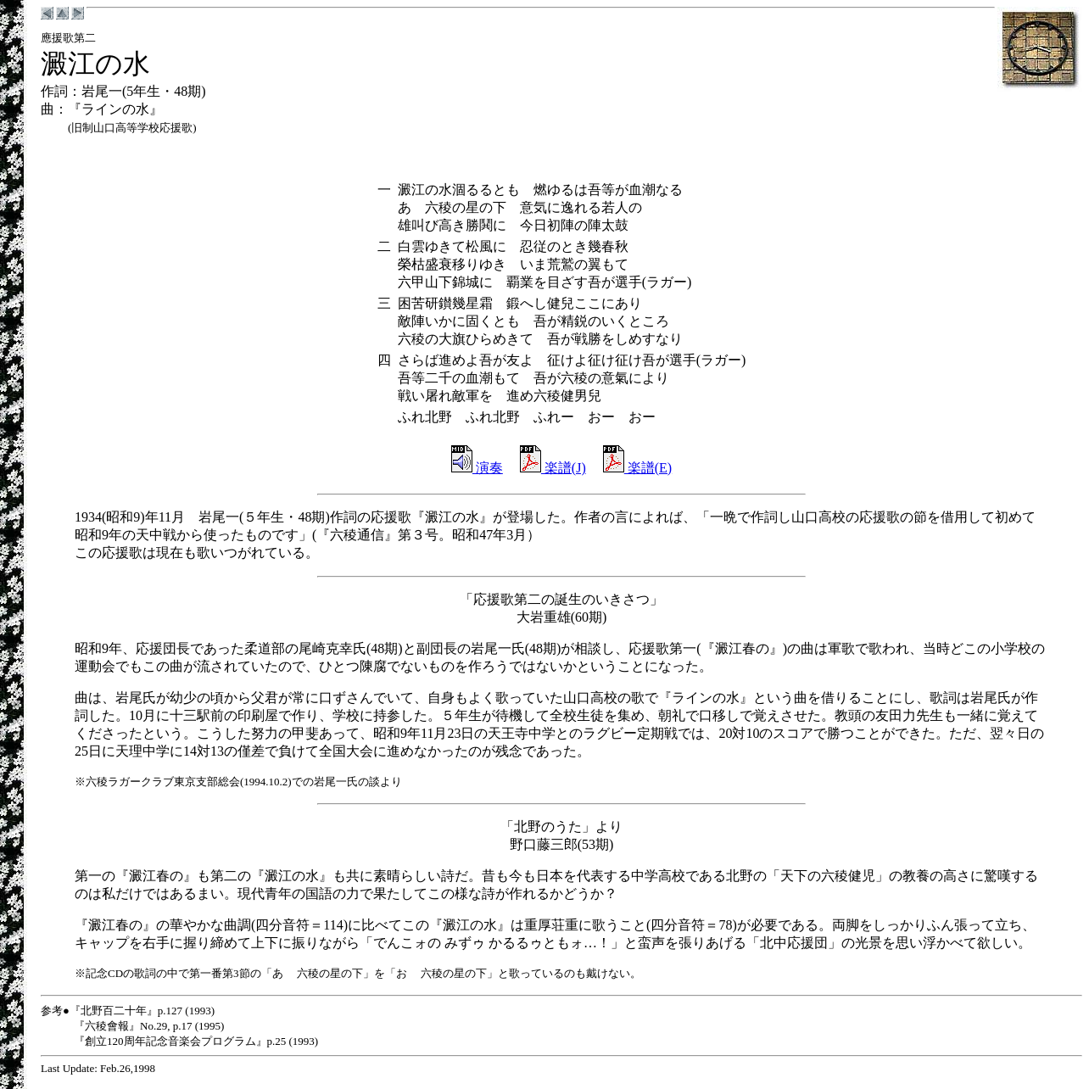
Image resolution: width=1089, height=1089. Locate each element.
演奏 (477, 468)
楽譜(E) (637, 468)
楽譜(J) (553, 468)
